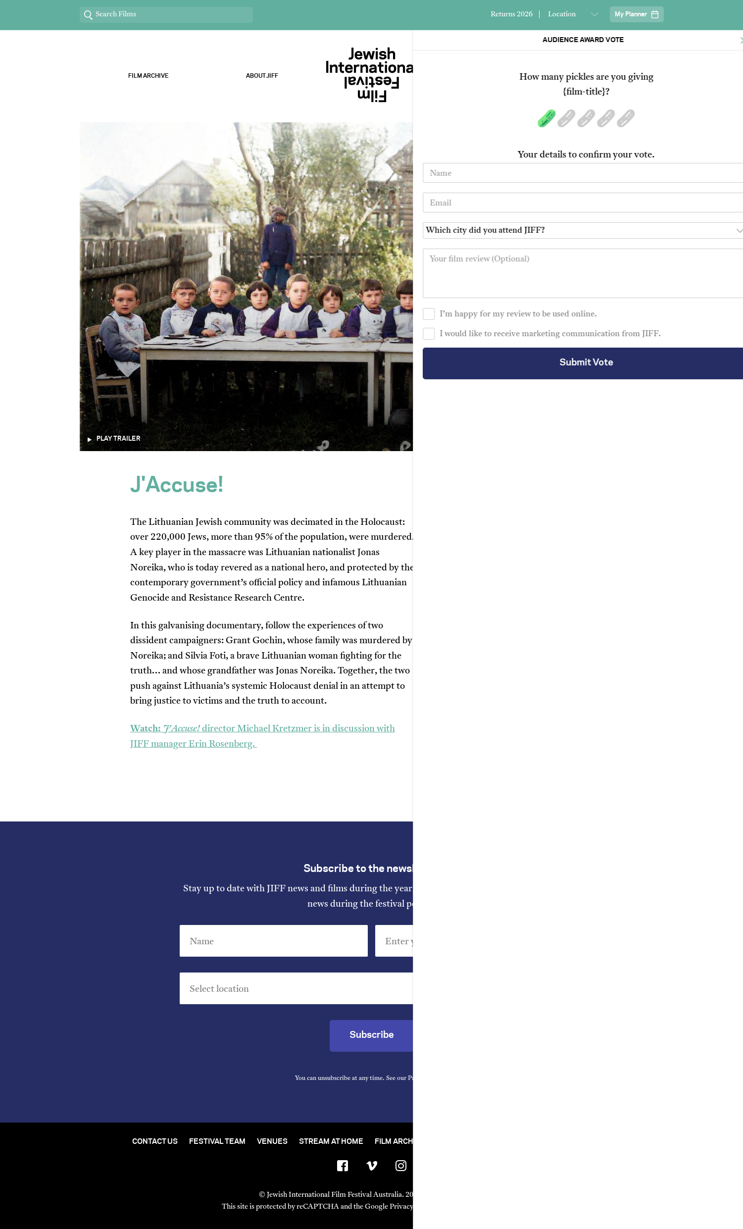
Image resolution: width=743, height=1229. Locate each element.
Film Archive (148, 76)
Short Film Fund (469, 1141)
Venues (272, 1141)
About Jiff (262, 76)
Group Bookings (546, 1141)
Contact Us (155, 1141)
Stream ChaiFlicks (595, 76)
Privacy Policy (427, 1078)
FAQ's (601, 1141)
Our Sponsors (481, 76)
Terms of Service (474, 1207)
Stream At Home (331, 1141)
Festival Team (217, 1141)
